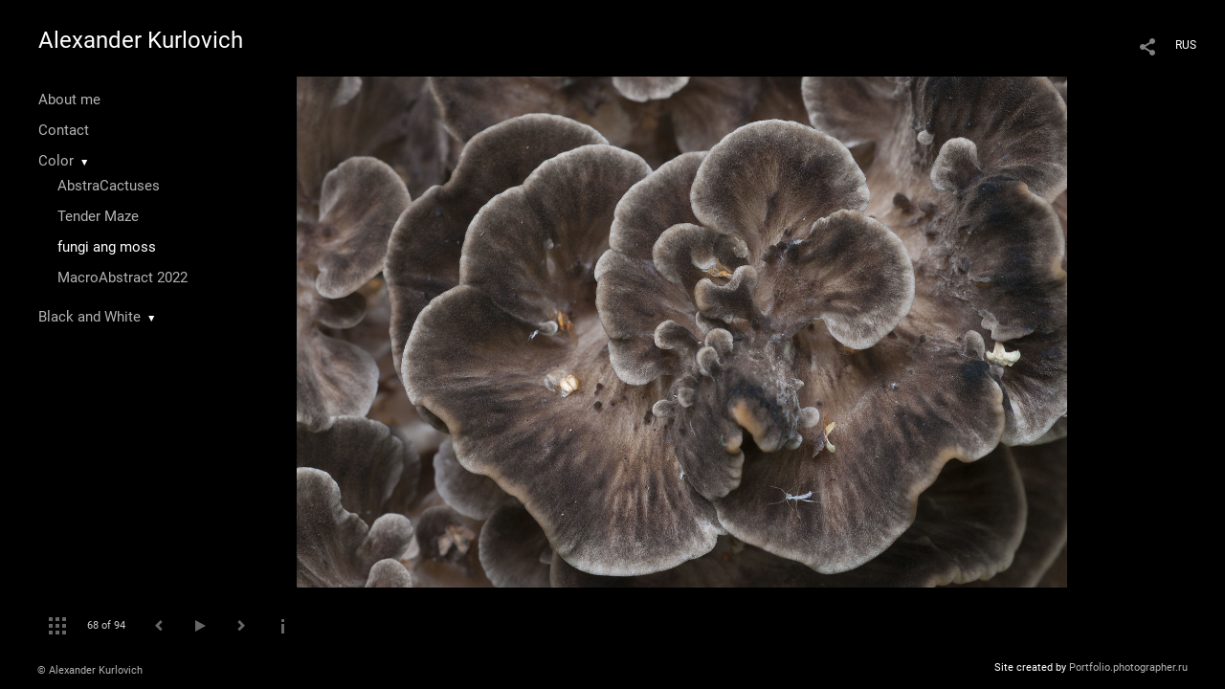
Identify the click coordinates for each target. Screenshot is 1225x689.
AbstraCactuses (108, 185)
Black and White (89, 316)
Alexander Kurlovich (140, 40)
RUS (1185, 45)
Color (56, 160)
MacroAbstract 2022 (122, 277)
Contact (63, 130)
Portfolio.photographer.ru (1128, 667)
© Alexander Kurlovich (90, 670)
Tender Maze (98, 216)
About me (69, 99)
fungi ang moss (106, 247)
